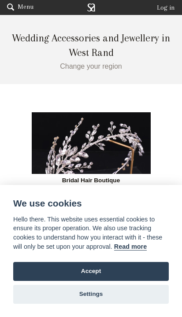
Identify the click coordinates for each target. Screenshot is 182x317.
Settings (91, 294)
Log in (166, 7)
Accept (91, 271)
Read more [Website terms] (130, 246)
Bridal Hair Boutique (91, 180)
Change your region (91, 66)
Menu (20, 7)
